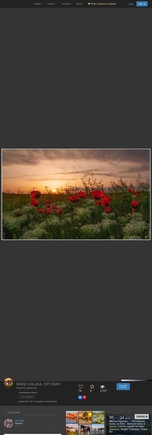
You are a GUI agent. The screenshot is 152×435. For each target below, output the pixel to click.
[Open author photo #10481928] (85, 417)
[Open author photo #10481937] (72, 417)
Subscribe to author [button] (123, 387)
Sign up (142, 4)
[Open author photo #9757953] (72, 430)
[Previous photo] (3, 190)
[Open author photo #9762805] (98, 417)
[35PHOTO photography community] (16, 4)
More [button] (80, 4)
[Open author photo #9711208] (85, 430)
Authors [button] (52, 4)
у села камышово (26, 397)
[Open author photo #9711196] (98, 430)
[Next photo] (149, 190)
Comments (14, 412)
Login (130, 4)
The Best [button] (66, 4)
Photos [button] (38, 4)
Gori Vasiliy (19, 420)
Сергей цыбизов (26, 388)
